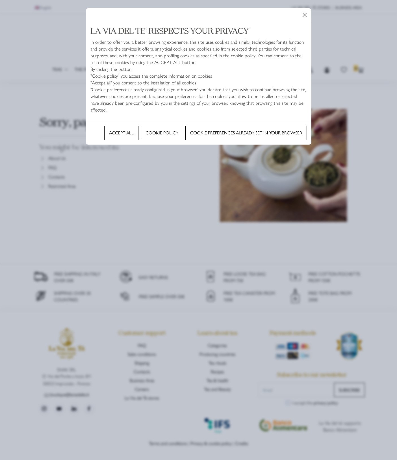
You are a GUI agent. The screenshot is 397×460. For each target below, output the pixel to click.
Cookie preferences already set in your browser (246, 132)
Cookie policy (162, 132)
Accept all (121, 132)
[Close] (304, 14)
